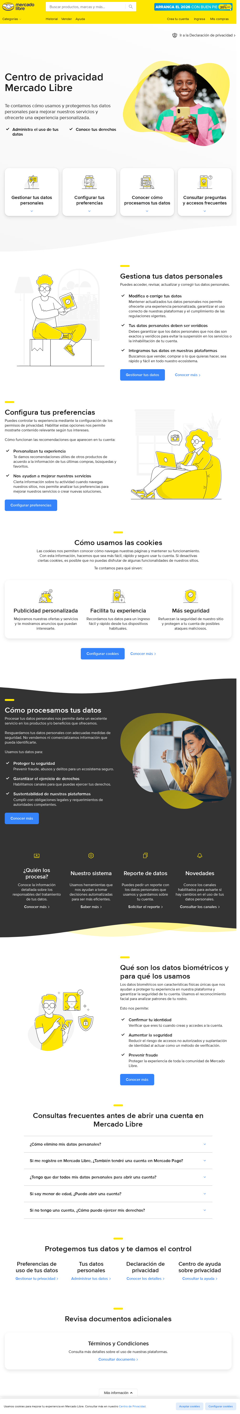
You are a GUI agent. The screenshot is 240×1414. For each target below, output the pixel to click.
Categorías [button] (10, 19)
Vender (66, 19)
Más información (118, 1392)
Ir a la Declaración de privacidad (206, 35)
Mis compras (219, 19)
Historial (52, 19)
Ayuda (80, 19)
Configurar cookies (221, 1406)
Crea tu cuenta (178, 19)
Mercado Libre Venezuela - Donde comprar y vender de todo (18, 7)
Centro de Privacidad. (132, 1406)
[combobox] (91, 6)
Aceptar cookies (189, 1406)
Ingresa (199, 19)
